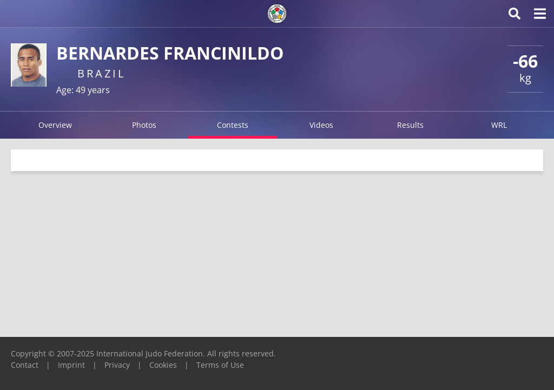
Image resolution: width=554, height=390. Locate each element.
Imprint (71, 365)
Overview (55, 125)
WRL (499, 125)
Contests (232, 125)
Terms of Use (220, 365)
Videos (321, 125)
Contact (24, 365)
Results (410, 125)
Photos (144, 125)
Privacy (117, 365)
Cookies (163, 365)
